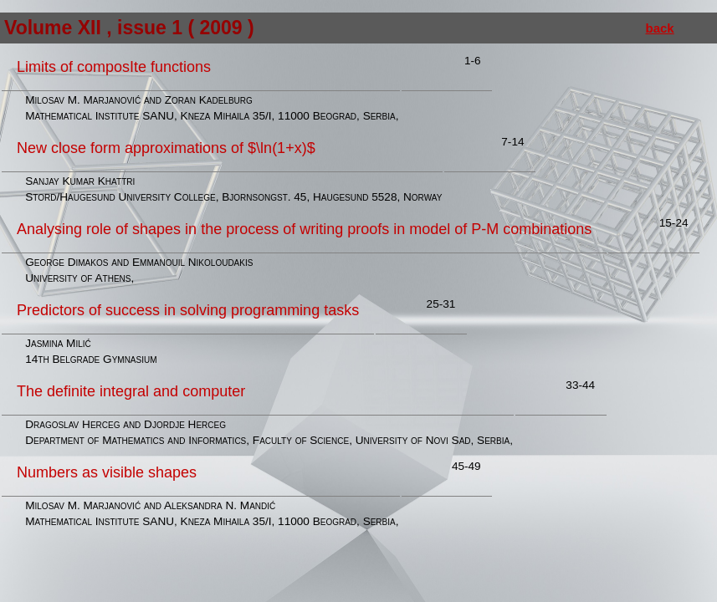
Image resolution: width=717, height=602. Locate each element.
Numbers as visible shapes (107, 472)
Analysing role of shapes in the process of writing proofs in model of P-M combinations (304, 229)
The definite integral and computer (131, 391)
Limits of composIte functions (114, 67)
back (660, 28)
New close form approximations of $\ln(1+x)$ (166, 148)
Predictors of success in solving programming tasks (188, 310)
